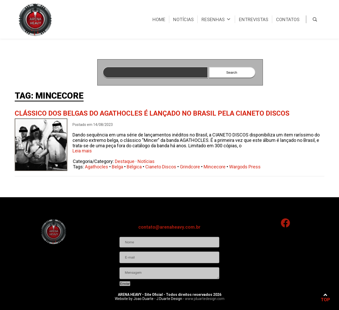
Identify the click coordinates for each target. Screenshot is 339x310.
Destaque (127, 161)
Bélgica (136, 166)
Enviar (125, 299)
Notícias (148, 161)
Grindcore (192, 166)
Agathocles (98, 166)
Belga (119, 166)
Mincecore (217, 166)
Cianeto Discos (163, 166)
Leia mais (82, 150)
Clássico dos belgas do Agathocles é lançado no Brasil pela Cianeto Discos (152, 113)
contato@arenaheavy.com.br (169, 242)
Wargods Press (247, 166)
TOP (325, 297)
